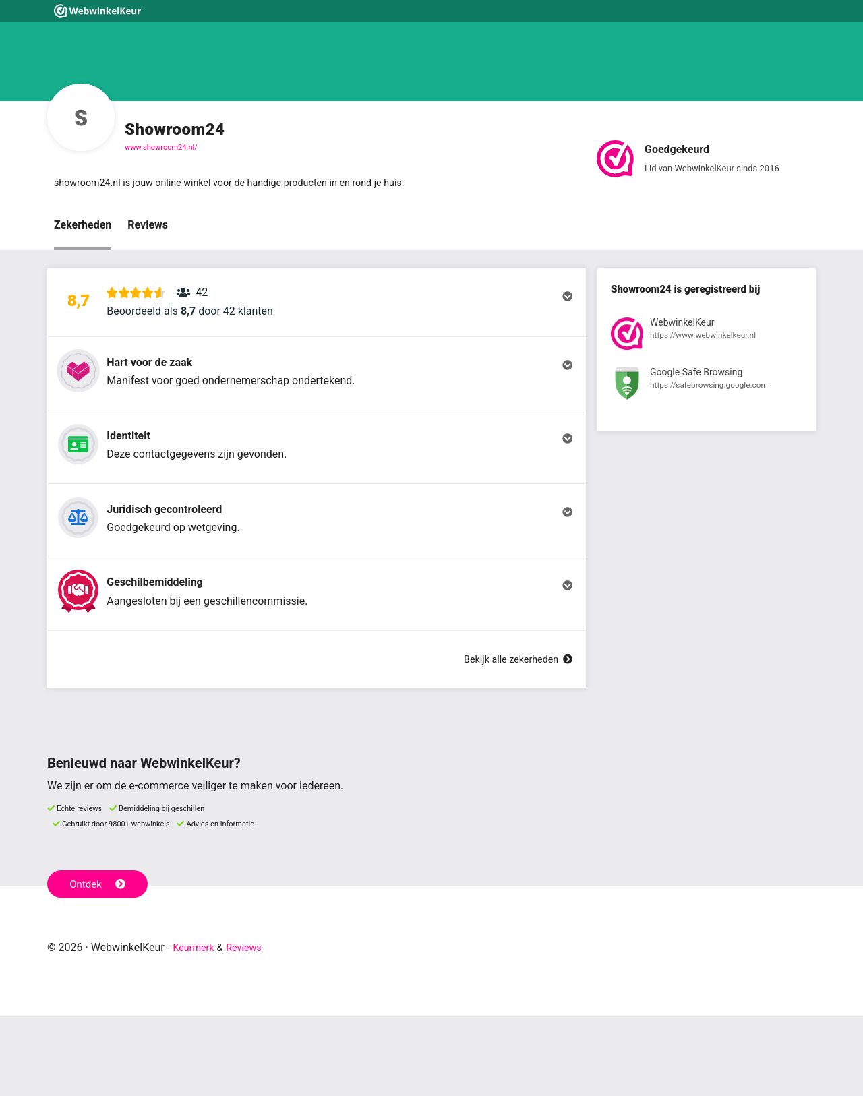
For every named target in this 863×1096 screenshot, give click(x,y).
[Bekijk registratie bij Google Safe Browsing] (706, 388)
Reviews (147, 226)
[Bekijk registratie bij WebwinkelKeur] (706, 338)
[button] (316, 312)
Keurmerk (196, 1027)
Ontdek (100, 962)
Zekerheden (82, 226)
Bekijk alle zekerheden (511, 738)
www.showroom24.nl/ (161, 147)
